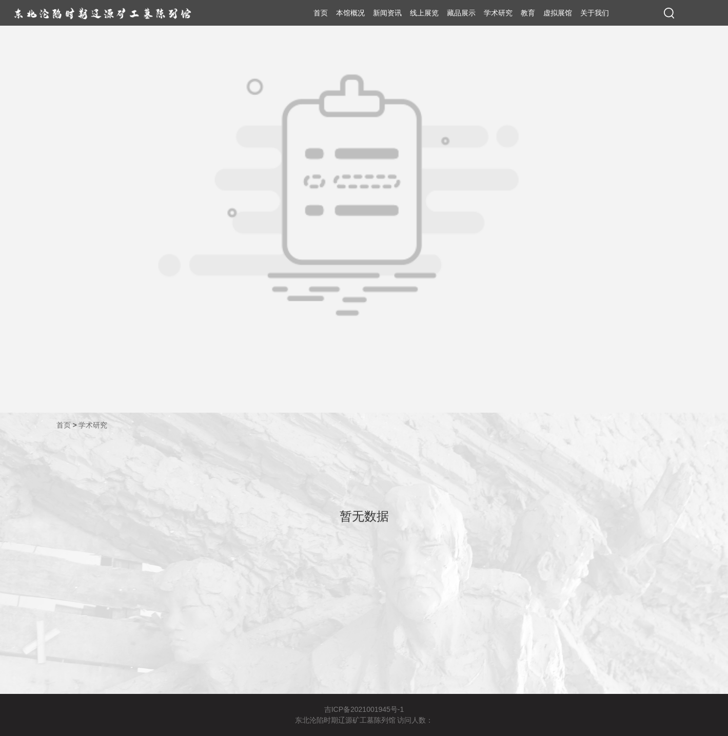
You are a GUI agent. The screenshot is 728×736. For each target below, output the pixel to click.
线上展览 (424, 13)
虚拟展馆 (557, 13)
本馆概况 (350, 13)
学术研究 (498, 13)
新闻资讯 (387, 13)
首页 (320, 13)
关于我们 (594, 13)
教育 (528, 13)
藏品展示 (461, 13)
